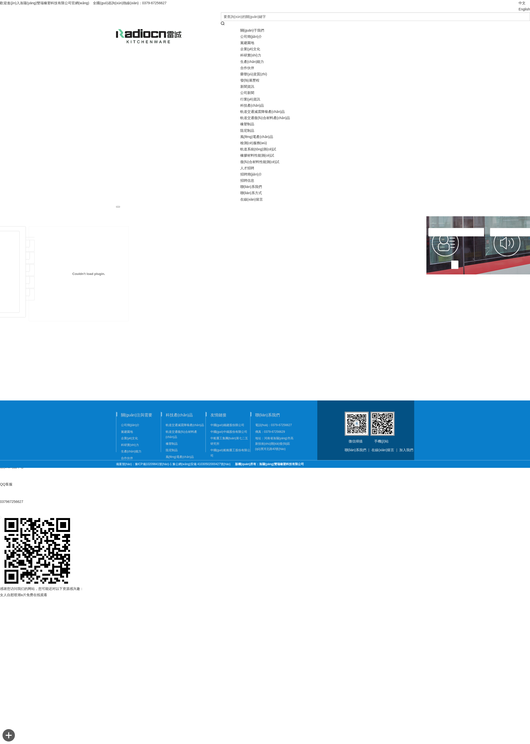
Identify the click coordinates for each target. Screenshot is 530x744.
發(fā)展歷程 (249, 80)
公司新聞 (247, 93)
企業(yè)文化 (250, 49)
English (524, 9)
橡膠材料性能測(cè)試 (257, 155)
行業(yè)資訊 (250, 99)
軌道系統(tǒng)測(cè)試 (258, 149)
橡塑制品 (247, 124)
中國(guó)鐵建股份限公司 (227, 425)
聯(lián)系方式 (251, 193)
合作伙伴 (247, 68)
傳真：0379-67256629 (270, 432)
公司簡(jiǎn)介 (251, 37)
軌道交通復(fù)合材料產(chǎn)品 (265, 118)
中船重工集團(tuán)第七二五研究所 (229, 441)
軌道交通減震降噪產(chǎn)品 (262, 112)
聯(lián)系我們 (355, 450)
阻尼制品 (247, 130)
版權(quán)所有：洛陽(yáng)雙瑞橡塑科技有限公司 (269, 464)
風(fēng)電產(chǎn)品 (256, 137)
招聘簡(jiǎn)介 (251, 174)
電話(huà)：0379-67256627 (273, 425)
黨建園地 (247, 43)
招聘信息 (247, 180)
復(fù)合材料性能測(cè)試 (259, 162)
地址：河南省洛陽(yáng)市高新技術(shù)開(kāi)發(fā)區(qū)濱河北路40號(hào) (274, 444)
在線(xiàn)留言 (251, 199)
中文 (522, 3)
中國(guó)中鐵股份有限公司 (228, 432)
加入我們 (406, 450)
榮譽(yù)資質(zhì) (253, 74)
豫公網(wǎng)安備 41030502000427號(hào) (203, 464)
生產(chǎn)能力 (252, 62)
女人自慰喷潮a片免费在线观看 (23, 595)
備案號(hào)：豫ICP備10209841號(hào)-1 (144, 464)
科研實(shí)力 (250, 55)
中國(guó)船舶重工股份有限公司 (230, 452)
